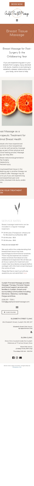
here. (25, 273)
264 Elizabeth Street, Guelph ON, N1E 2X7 (17, 322)
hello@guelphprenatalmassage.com (16, 302)
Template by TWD (16, 367)
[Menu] (17, 20)
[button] (17, 307)
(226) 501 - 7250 (7, 300)
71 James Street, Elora (24, 343)
